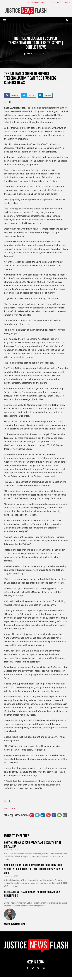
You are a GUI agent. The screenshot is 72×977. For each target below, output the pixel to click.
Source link (9, 808)
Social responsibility (37, 2)
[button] (4, 20)
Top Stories (56, 2)
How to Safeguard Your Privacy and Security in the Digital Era (32, 844)
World (68, 2)
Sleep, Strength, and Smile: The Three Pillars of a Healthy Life (32, 894)
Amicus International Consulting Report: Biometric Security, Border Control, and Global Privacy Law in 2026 (33, 869)
